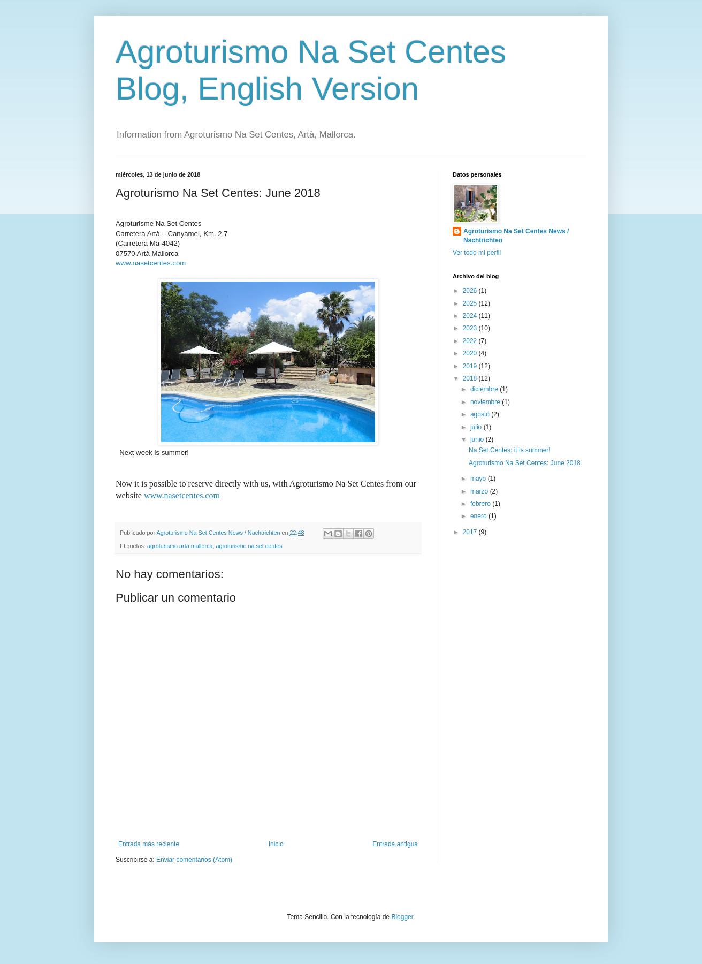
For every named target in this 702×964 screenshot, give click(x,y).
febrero (481, 503)
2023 (471, 328)
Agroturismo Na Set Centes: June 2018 (525, 463)
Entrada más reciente (148, 844)
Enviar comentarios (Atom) (194, 859)
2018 (471, 378)
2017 (471, 532)
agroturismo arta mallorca (179, 546)
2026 (471, 290)
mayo (479, 478)
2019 (471, 366)
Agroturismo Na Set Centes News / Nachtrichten (516, 235)
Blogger (402, 917)
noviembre (486, 402)
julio (477, 427)
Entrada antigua (395, 844)
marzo (480, 491)
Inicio (276, 844)
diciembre (485, 389)
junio (478, 439)
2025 (471, 303)
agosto (480, 414)
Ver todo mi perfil (477, 252)
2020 (471, 353)
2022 (471, 341)
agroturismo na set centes (249, 546)
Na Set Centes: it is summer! (510, 450)
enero (479, 516)
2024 (471, 316)
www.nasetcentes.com (151, 263)
